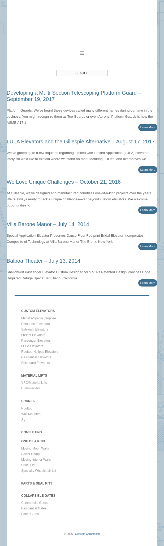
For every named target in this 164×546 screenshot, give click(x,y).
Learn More (148, 127)
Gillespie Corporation (82, 24)
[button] (82, 53)
